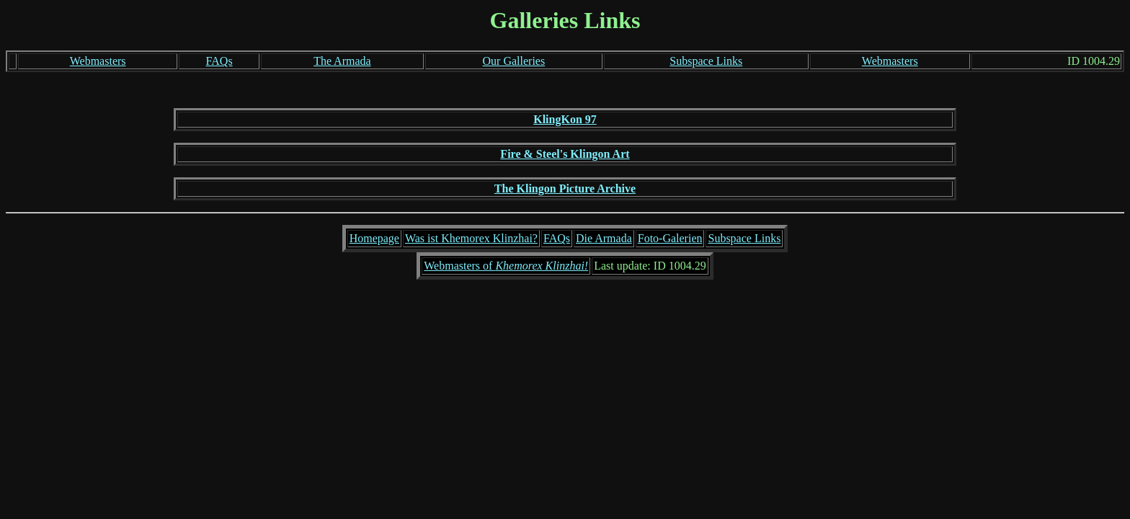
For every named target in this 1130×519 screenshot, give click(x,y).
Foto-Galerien (670, 238)
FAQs (219, 61)
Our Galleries (514, 61)
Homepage (374, 238)
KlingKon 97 (565, 119)
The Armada (342, 61)
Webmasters (98, 61)
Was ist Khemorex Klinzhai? (471, 238)
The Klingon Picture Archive (565, 188)
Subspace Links (705, 61)
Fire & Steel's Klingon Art (564, 154)
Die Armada (604, 238)
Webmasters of (506, 266)
